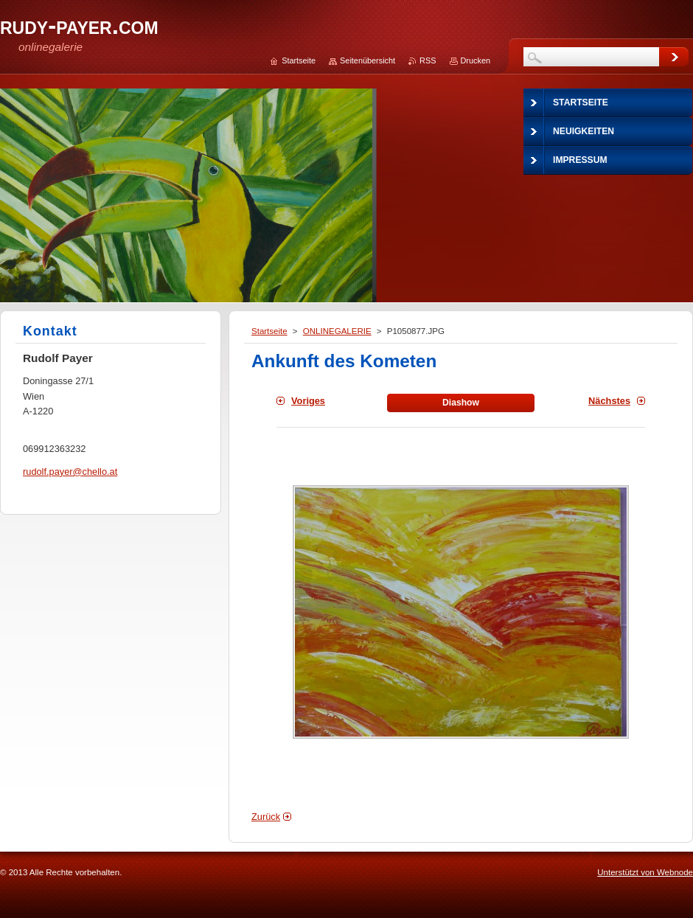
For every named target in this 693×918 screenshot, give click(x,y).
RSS (427, 60)
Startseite (269, 331)
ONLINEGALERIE (337, 331)
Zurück (265, 816)
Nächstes (609, 400)
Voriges (308, 400)
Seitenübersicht (367, 60)
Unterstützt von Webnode (645, 872)
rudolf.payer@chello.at (70, 471)
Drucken (476, 60)
